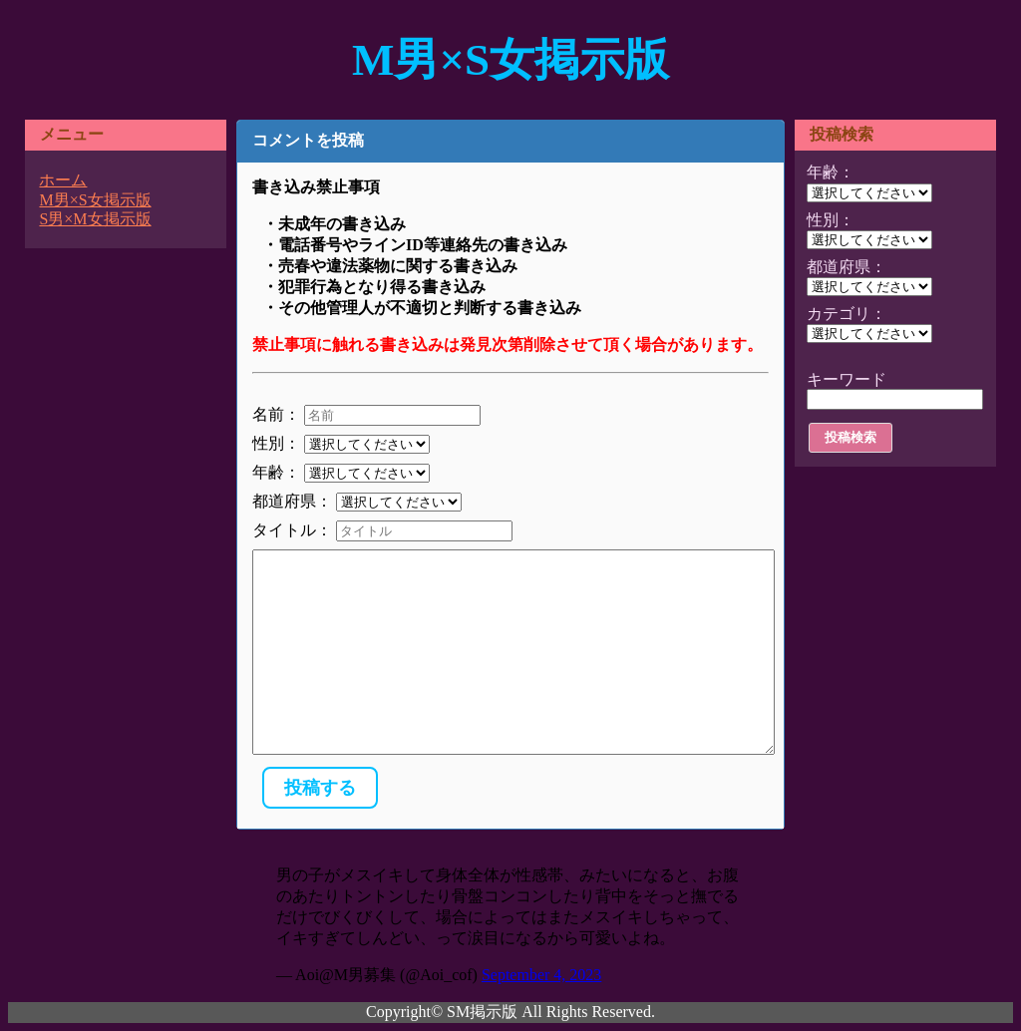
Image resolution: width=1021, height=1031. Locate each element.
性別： (276, 443)
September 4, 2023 (541, 974)
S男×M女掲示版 (95, 218)
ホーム (63, 180)
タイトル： (292, 529)
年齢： (276, 472)
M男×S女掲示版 (510, 60)
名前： (276, 414)
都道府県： (292, 501)
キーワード (846, 379)
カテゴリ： (846, 313)
